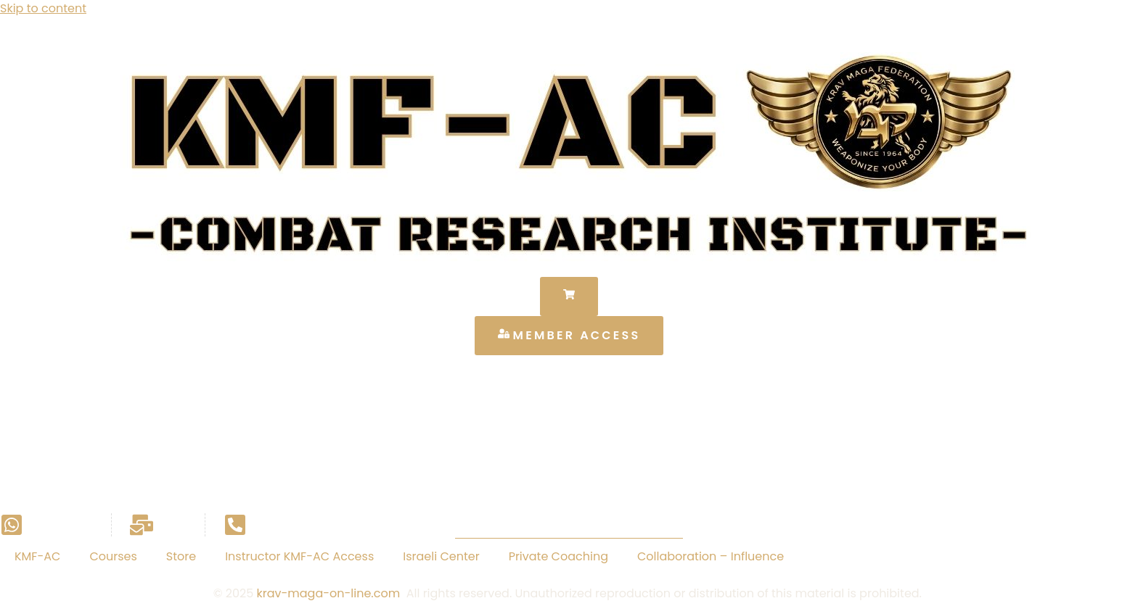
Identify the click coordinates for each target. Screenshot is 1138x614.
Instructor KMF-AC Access (299, 556)
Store (181, 556)
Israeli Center (441, 556)
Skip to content (43, 8)
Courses (112, 556)
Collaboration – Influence (710, 556)
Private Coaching (558, 556)
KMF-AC (37, 556)
